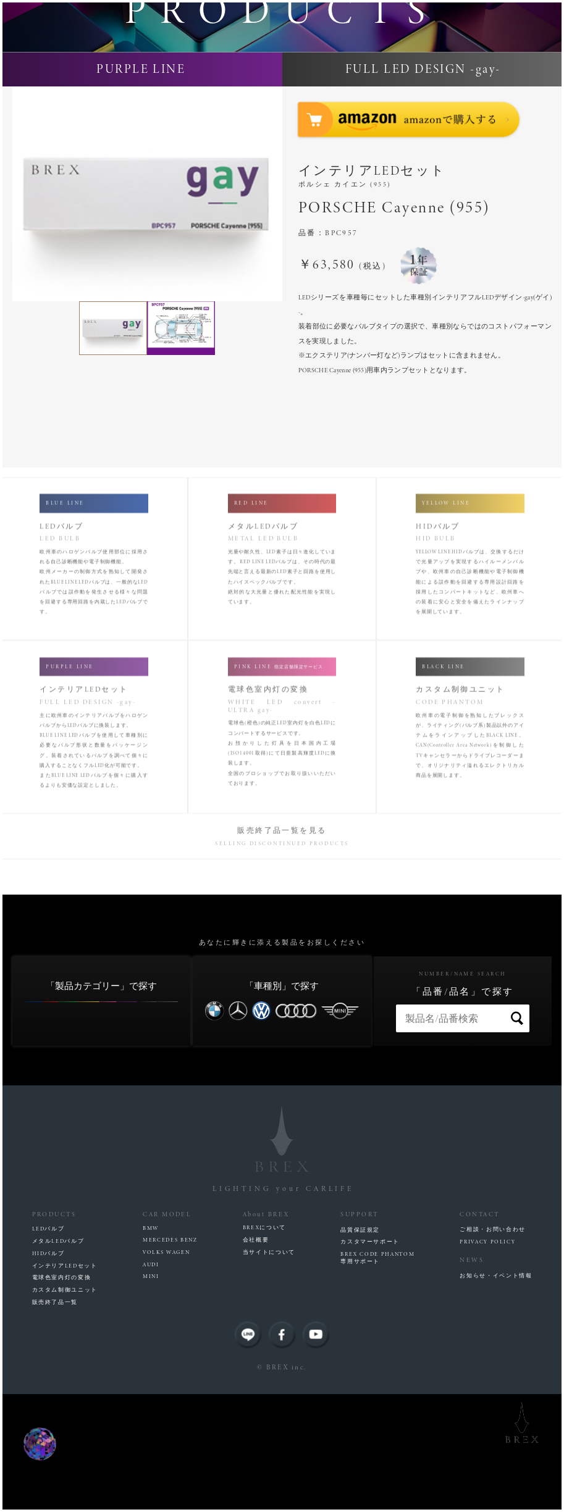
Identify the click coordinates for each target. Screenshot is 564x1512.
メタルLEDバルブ (58, 1359)
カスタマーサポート (370, 1359)
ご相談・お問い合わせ (492, 1347)
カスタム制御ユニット (65, 1407)
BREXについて (264, 1345)
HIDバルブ (48, 1370)
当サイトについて (269, 1369)
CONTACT (479, 1331)
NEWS (472, 1378)
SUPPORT (359, 1331)
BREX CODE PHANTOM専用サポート (377, 1375)
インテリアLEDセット (65, 1383)
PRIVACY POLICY (487, 1359)
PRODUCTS (54, 1331)
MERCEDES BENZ (170, 1357)
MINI (151, 1394)
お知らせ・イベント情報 (496, 1393)
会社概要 (256, 1357)
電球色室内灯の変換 (61, 1395)
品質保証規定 (360, 1347)
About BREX (266, 1331)
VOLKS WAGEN (166, 1370)
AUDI (151, 1381)
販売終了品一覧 (55, 1419)
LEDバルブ (48, 1346)
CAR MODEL (167, 1331)
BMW (151, 1345)
